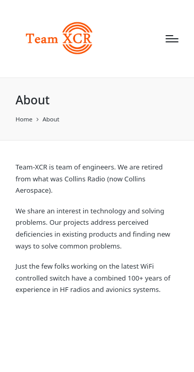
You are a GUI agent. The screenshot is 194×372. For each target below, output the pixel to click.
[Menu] (172, 38)
